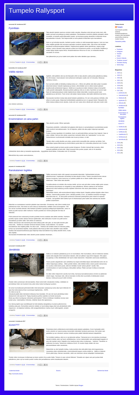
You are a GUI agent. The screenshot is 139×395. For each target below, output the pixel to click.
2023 (118, 75)
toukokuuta (122, 129)
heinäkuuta (122, 105)
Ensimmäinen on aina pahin (23, 119)
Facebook (119, 49)
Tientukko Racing (122, 62)
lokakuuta (122, 98)
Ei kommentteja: (30, 62)
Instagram (119, 51)
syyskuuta (122, 100)
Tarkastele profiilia (120, 41)
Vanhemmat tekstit (102, 370)
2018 (118, 88)
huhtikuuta (122, 132)
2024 (118, 73)
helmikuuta (122, 137)
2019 (118, 85)
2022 (118, 78)
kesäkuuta (122, 127)
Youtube (119, 53)
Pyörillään (14, 28)
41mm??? (14, 325)
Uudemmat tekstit (14, 370)
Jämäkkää (14, 249)
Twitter (119, 56)
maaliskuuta (122, 134)
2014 (118, 147)
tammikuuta (122, 139)
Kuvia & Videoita (121, 58)
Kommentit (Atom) (17, 374)
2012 (118, 153)
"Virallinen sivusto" (122, 60)
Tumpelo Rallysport (37, 10)
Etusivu (58, 370)
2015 (118, 145)
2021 (118, 80)
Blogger (81, 385)
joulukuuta (122, 93)
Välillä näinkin (16, 71)
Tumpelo (17, 62)
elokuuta (121, 103)
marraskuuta (122, 95)
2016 (118, 142)
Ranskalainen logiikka (20, 170)
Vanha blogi (120, 65)
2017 (118, 90)
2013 (118, 150)
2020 (118, 83)
